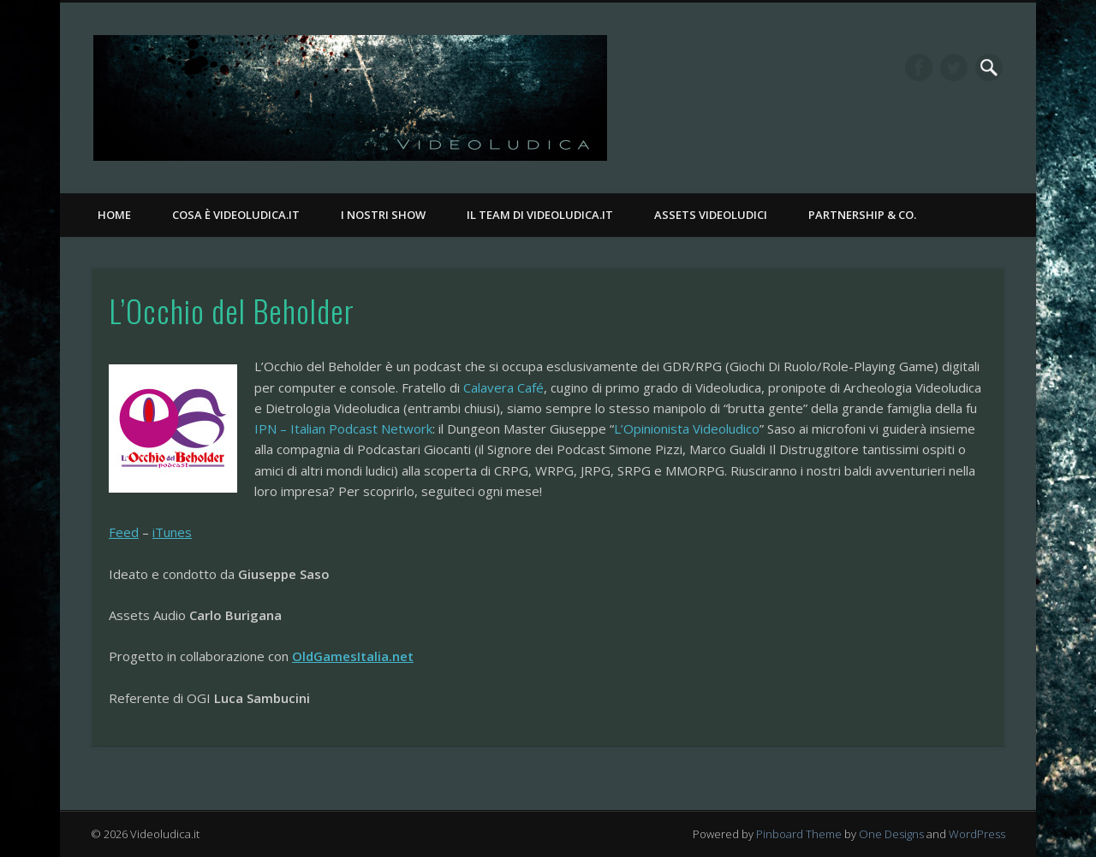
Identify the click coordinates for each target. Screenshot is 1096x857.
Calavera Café (503, 387)
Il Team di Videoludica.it (540, 214)
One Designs (891, 834)
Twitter (954, 67)
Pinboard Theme (799, 834)
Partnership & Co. (862, 214)
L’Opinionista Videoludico (686, 428)
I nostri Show (383, 214)
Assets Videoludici (710, 214)
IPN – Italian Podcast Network (343, 428)
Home (114, 214)
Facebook (918, 67)
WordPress (977, 834)
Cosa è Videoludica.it (236, 214)
